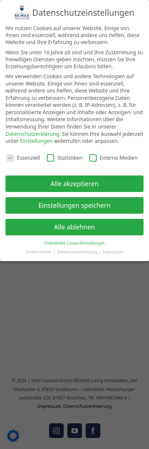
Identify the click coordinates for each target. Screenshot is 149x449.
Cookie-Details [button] (39, 249)
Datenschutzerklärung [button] (77, 249)
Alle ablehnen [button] (74, 224)
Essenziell (23, 155)
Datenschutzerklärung (32, 131)
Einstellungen (36, 138)
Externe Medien (113, 155)
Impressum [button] (113, 249)
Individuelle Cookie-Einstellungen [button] (74, 240)
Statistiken (64, 155)
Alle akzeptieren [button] (74, 181)
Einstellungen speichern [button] (74, 203)
